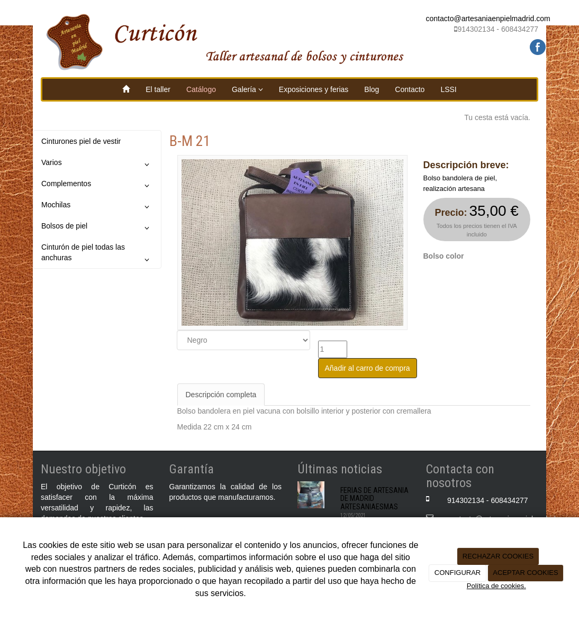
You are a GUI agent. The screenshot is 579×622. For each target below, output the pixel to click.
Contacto (409, 89)
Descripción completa (221, 394)
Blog (371, 89)
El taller (158, 89)
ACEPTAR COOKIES (525, 573)
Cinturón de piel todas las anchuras (97, 255)
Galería (247, 89)
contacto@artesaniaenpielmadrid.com (488, 18)
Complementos (97, 185)
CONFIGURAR (458, 573)
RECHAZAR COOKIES (498, 556)
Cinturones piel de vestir (81, 141)
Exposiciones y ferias (314, 89)
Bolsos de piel (97, 228)
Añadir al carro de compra (367, 368)
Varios (97, 164)
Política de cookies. (496, 586)
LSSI (448, 89)
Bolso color (443, 256)
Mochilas (97, 206)
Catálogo (201, 89)
